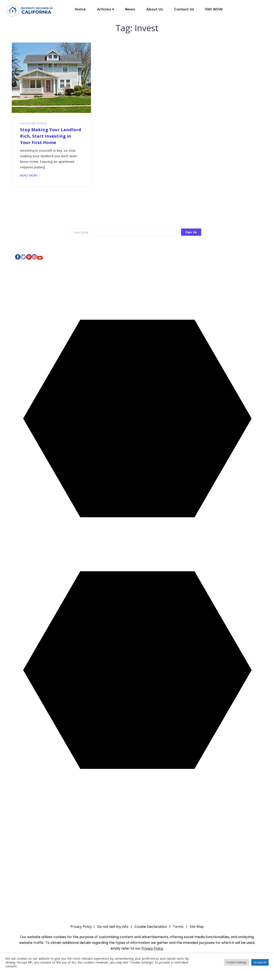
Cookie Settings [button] (236, 962)
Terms (178, 926)
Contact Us (184, 9)
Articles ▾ (105, 9)
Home (80, 9)
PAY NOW (214, 9)
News (130, 9)
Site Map (197, 926)
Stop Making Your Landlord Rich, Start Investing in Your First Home (50, 136)
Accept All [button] (260, 962)
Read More (29, 175)
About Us (154, 9)
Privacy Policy (181, 245)
